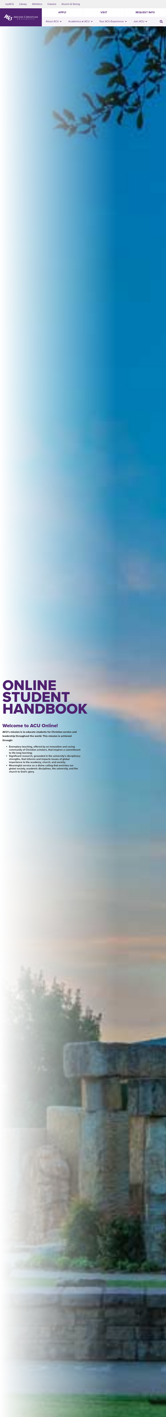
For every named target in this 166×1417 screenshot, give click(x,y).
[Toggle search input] (161, 21)
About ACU (54, 21)
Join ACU (140, 21)
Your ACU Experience (113, 21)
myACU (9, 4)
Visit (103, 12)
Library (23, 4)
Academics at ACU (80, 21)
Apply (62, 12)
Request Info (145, 12)
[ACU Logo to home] (21, 17)
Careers (51, 4)
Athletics (37, 4)
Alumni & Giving (70, 4)
